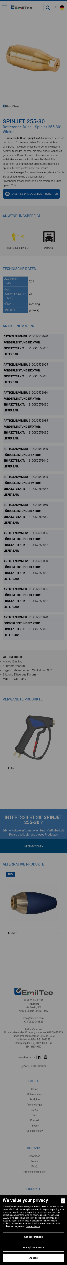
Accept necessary (33, 1247)
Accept (33, 1257)
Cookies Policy (33, 1226)
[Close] (63, 1200)
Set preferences (33, 1236)
